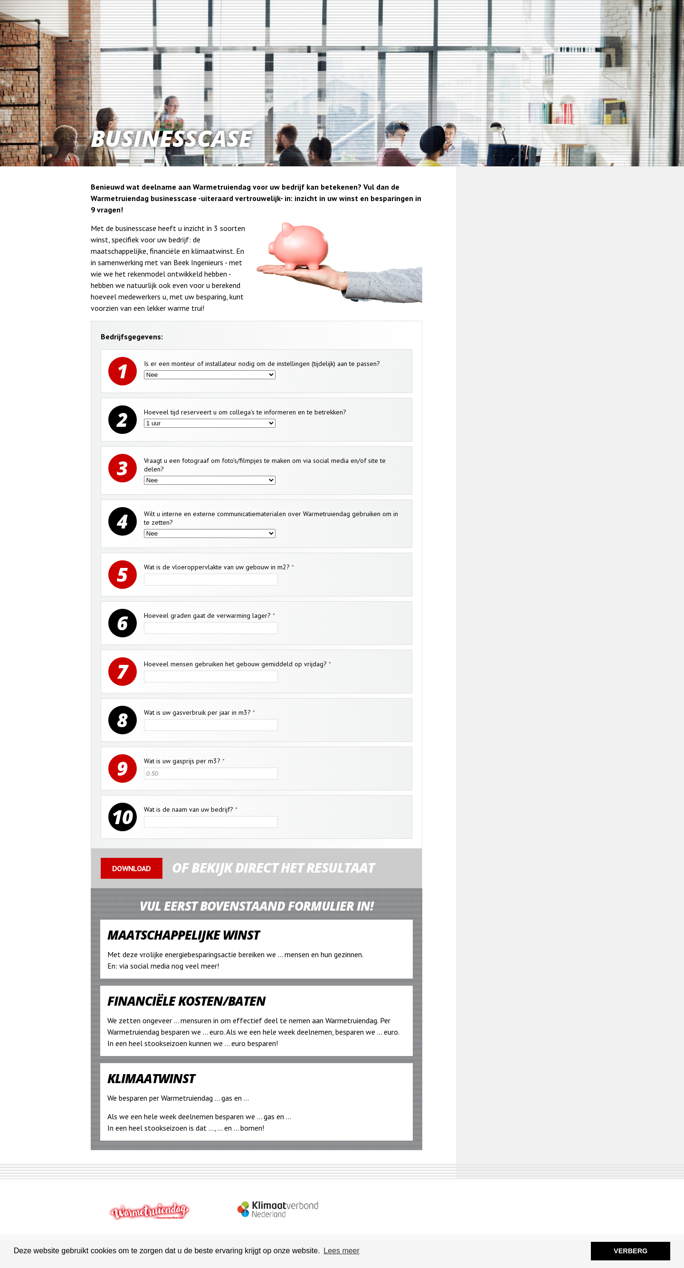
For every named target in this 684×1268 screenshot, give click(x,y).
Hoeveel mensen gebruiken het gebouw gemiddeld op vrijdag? (237, 664)
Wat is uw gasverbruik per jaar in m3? (199, 712)
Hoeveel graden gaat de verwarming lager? (209, 615)
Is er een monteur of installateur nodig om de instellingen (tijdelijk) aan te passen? (262, 363)
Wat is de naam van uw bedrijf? (191, 809)
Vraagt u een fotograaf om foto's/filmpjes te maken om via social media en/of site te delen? (265, 464)
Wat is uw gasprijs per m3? (184, 761)
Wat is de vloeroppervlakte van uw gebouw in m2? (219, 567)
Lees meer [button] (341, 1251)
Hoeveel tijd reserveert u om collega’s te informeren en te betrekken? (245, 412)
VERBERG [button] (630, 1251)
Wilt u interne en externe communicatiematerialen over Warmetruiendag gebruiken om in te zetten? (271, 518)
